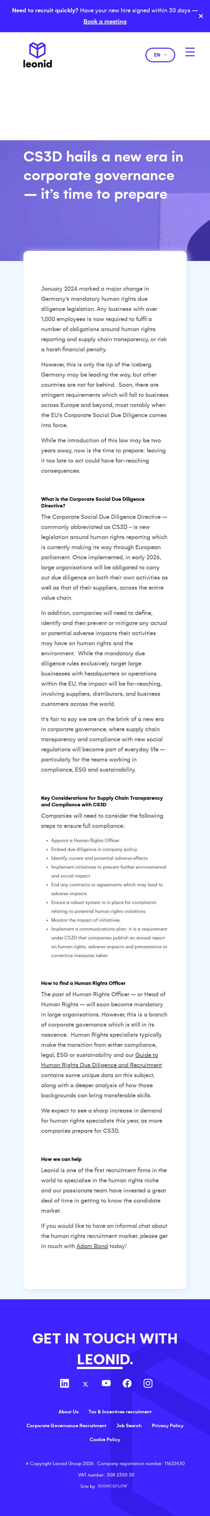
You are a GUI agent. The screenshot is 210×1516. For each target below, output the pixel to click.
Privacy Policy (167, 1425)
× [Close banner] (201, 16)
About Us (68, 1411)
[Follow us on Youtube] (106, 1384)
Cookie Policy (105, 1439)
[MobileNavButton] (190, 52)
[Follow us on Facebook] (127, 1384)
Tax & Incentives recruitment (120, 1411)
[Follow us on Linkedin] (64, 1384)
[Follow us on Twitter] (85, 1384)
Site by (105, 1486)
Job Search (129, 1425)
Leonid (37, 55)
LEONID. (105, 1359)
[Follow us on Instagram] (148, 1384)
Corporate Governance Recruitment (66, 1425)
